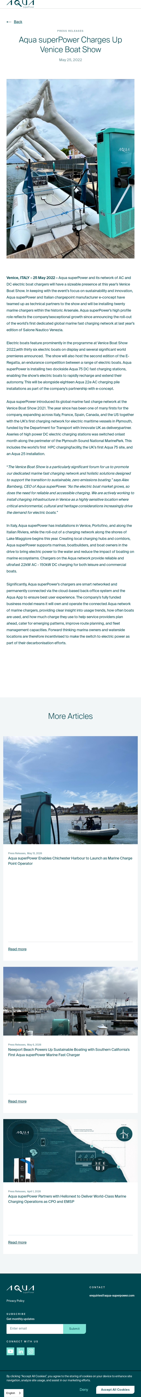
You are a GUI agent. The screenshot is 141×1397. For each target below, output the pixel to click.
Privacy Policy (15, 1301)
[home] (20, 4)
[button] (137, 4)
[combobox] (13, 1393)
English (10, 1393)
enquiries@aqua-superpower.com (111, 1295)
